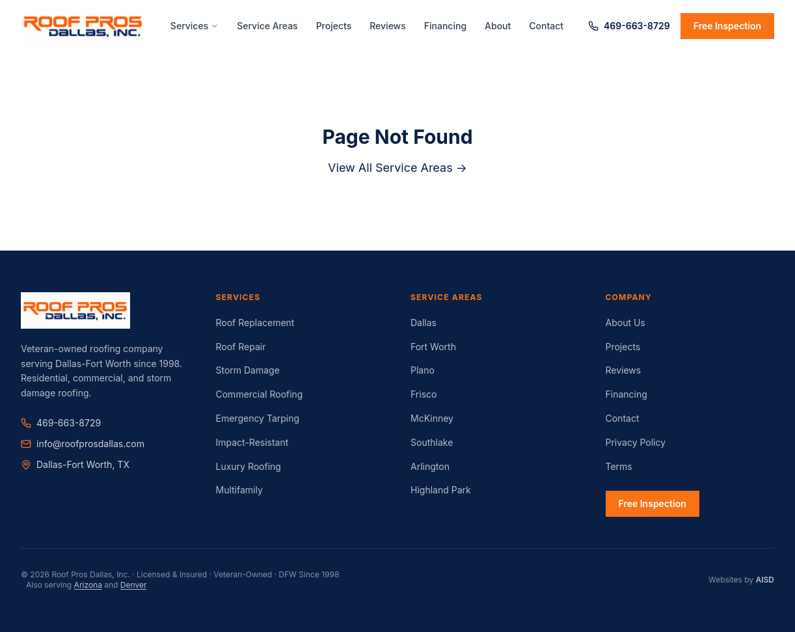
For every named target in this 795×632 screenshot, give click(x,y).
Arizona (88, 585)
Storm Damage (248, 370)
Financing (445, 25)
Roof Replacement (255, 322)
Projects (334, 25)
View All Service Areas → (397, 167)
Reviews (388, 25)
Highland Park (441, 489)
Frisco (424, 394)
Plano (423, 370)
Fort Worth (433, 346)
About (498, 25)
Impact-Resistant (252, 442)
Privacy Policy (636, 442)
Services (194, 25)
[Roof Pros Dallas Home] (83, 26)
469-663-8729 (629, 25)
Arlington (430, 466)
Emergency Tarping (258, 418)
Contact (546, 25)
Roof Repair (241, 346)
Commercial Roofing (259, 394)
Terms (619, 466)
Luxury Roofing (248, 466)
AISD (764, 579)
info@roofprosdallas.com (82, 443)
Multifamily (239, 489)
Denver (133, 585)
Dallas (424, 322)
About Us (625, 322)
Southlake (432, 442)
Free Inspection (727, 25)
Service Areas (267, 25)
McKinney (432, 418)
